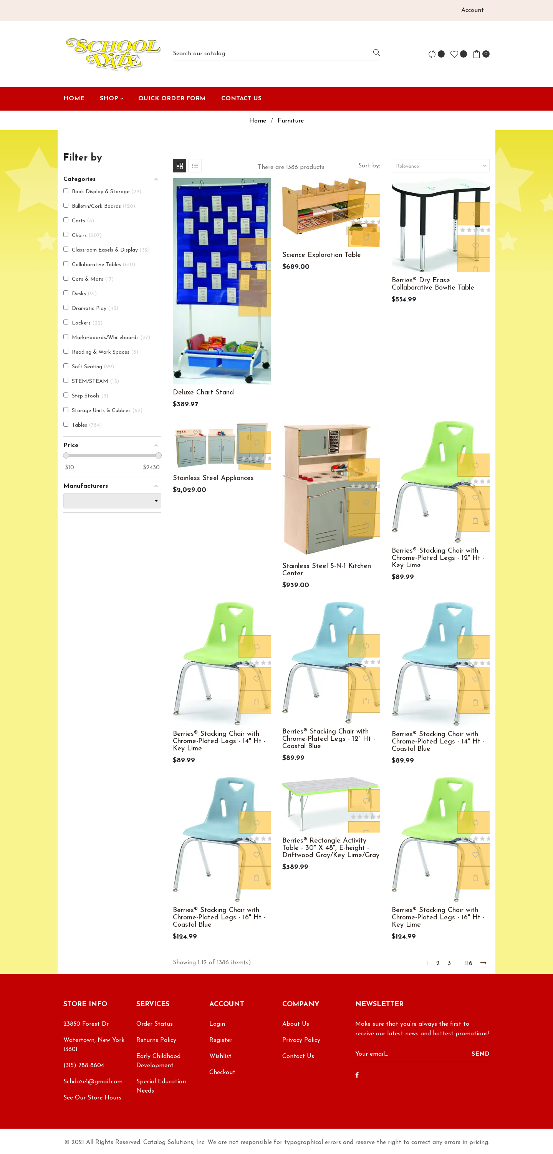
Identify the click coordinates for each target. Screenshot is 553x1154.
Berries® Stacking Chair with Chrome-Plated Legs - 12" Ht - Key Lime (438, 558)
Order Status (154, 1024)
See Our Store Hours (92, 1098)
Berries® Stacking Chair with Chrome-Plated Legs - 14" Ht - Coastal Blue (438, 742)
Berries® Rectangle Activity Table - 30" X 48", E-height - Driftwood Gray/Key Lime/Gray (330, 848)
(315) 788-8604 (83, 1066)
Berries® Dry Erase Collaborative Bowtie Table (433, 284)
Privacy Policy (301, 1040)
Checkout (222, 1073)
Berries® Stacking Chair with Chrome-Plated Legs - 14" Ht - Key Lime (219, 741)
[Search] (276, 54)
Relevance (442, 166)
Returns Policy (156, 1040)
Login (217, 1024)
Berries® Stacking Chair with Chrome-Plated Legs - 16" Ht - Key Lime (438, 918)
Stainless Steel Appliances (213, 478)
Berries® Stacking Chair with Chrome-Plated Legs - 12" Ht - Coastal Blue (328, 739)
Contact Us (298, 1056)
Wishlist (220, 1056)
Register (220, 1040)
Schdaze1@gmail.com (93, 1082)
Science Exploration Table (321, 255)
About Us (295, 1024)
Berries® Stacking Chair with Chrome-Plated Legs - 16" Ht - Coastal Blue (219, 918)
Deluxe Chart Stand (203, 392)
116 (468, 963)
